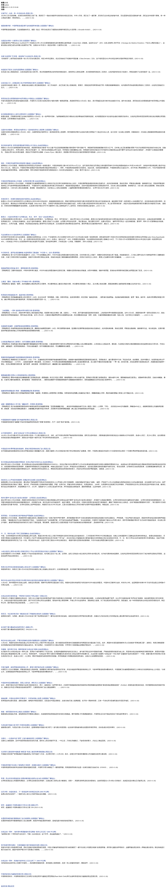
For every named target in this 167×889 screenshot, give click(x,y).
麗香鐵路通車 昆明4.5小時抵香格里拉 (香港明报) (18, 375)
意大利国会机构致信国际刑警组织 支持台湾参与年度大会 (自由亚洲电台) (27, 462)
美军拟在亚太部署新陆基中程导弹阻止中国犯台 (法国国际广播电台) (25, 99)
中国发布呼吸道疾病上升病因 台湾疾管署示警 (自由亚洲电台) (23, 181)
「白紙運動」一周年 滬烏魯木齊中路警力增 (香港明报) (20, 310)
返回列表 (4, 886)
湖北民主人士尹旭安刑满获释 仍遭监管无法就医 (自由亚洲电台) (24, 480)
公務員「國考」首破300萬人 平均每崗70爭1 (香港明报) (20, 282)
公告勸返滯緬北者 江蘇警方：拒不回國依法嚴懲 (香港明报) (22, 342)
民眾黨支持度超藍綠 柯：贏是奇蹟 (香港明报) (17, 295)
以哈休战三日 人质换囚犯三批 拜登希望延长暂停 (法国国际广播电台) (25, 83)
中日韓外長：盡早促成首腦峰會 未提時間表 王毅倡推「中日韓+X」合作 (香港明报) (30, 253)
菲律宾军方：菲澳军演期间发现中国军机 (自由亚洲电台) (21, 199)
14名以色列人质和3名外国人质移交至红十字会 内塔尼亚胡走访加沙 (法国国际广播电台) (32, 551)
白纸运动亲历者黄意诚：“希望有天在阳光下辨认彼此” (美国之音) (24, 596)
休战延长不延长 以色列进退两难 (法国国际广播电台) (19, 70)
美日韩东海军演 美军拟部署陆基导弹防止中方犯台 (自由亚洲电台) (24, 145)
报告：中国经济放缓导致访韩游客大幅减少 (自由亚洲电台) (22, 163)
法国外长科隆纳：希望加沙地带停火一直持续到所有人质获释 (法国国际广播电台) (30, 130)
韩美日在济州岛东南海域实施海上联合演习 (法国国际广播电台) (23, 567)
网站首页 (11, 886)
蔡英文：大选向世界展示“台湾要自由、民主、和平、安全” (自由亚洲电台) (27, 217)
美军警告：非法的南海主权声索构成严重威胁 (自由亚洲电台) (22, 516)
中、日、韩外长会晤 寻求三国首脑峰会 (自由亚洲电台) (20, 533)
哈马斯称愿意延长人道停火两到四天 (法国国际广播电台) (21, 114)
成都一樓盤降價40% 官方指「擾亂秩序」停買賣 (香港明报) (22, 404)
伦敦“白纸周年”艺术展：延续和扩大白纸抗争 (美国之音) (21, 56)
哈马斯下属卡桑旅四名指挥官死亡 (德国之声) (17, 627)
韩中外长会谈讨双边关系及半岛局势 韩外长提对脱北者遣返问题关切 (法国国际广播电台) (32, 580)
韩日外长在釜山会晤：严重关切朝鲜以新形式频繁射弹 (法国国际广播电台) (27, 640)
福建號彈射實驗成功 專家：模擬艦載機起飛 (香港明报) (20, 391)
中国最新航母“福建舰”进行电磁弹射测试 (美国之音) (19, 420)
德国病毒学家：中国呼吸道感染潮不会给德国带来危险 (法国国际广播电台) (27, 26)
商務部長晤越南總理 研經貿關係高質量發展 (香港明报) (20, 357)
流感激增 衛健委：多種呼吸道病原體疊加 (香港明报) (19, 326)
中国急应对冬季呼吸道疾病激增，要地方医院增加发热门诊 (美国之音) (26, 449)
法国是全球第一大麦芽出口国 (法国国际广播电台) (18, 41)
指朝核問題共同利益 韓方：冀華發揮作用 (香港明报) (19, 268)
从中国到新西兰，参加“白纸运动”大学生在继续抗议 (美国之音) (23, 433)
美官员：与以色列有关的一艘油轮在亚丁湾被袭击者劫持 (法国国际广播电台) (28, 614)
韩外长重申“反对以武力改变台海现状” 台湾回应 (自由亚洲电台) (24, 498)
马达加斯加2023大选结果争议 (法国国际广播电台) (18, 235)
